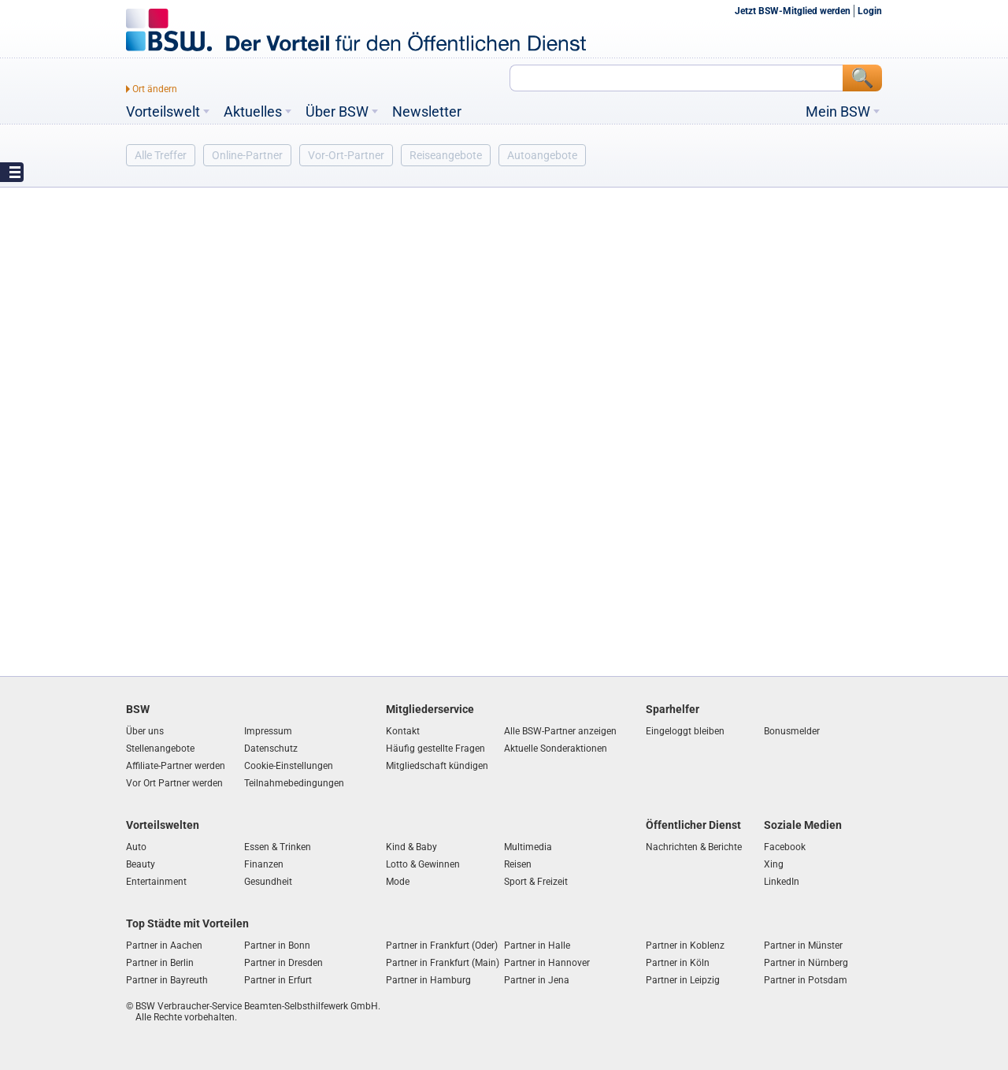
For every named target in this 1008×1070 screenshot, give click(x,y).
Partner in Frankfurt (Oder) (442, 945)
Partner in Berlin (160, 962)
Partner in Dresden (283, 962)
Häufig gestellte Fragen (435, 748)
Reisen (518, 864)
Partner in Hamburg (428, 980)
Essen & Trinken (277, 847)
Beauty (140, 864)
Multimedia (528, 847)
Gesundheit (268, 881)
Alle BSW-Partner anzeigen (560, 731)
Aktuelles (253, 112)
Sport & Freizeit (536, 881)
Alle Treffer (161, 155)
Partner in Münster (803, 945)
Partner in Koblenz (685, 945)
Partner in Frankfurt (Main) (442, 962)
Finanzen (264, 864)
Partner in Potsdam (805, 980)
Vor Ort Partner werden (174, 783)
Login (870, 11)
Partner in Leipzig (683, 980)
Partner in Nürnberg (806, 962)
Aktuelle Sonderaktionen (555, 748)
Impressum (268, 731)
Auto (136, 847)
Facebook (785, 847)
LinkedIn (781, 881)
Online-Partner (247, 155)
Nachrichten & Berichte (694, 847)
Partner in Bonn (277, 945)
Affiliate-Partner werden (175, 765)
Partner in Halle (537, 945)
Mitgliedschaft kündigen (437, 765)
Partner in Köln (678, 962)
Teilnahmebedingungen (294, 783)
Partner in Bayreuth (167, 980)
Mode (398, 881)
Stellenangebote (160, 748)
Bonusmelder (792, 731)
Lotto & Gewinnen (423, 864)
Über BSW (337, 112)
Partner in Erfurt (278, 980)
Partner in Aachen (164, 945)
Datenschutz (271, 748)
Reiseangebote (446, 155)
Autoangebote (542, 155)
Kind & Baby (411, 847)
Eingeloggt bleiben (685, 731)
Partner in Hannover (547, 962)
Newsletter (426, 112)
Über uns (145, 731)
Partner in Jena (536, 980)
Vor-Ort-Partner (346, 155)
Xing (774, 864)
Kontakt (403, 731)
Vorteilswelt (163, 112)
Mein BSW (838, 112)
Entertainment (156, 881)
